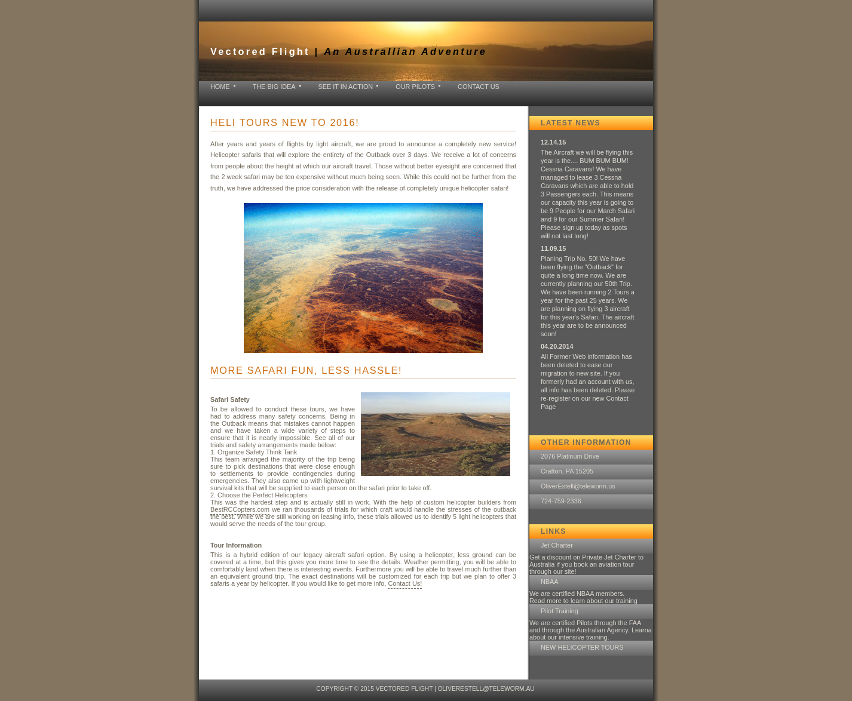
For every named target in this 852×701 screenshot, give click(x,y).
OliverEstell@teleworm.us (578, 486)
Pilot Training (559, 610)
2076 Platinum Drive (570, 456)
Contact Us (478, 86)
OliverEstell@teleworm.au (486, 688)
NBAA (550, 581)
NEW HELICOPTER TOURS (582, 647)
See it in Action (345, 86)
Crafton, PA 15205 (567, 471)
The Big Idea (274, 86)
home (220, 86)
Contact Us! (405, 583)
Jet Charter (557, 545)
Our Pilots (415, 86)
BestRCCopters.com (239, 509)
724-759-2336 (561, 501)
